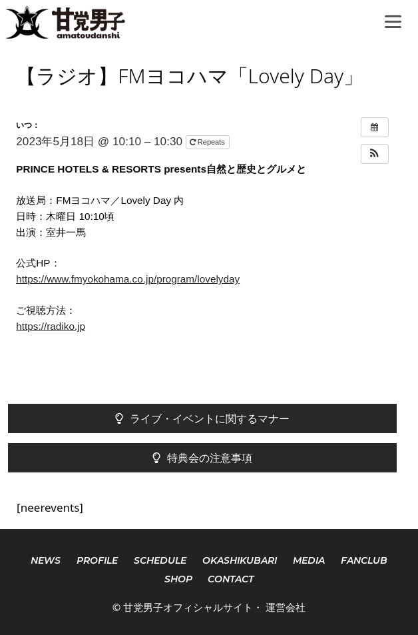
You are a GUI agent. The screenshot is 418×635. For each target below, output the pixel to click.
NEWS (46, 560)
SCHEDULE (160, 560)
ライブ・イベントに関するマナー (202, 418)
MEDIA (309, 560)
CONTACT (231, 579)
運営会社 (286, 607)
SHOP (178, 579)
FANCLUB (364, 560)
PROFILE (97, 560)
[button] (374, 154)
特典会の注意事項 (202, 457)
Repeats (208, 142)
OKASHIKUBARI (239, 560)
